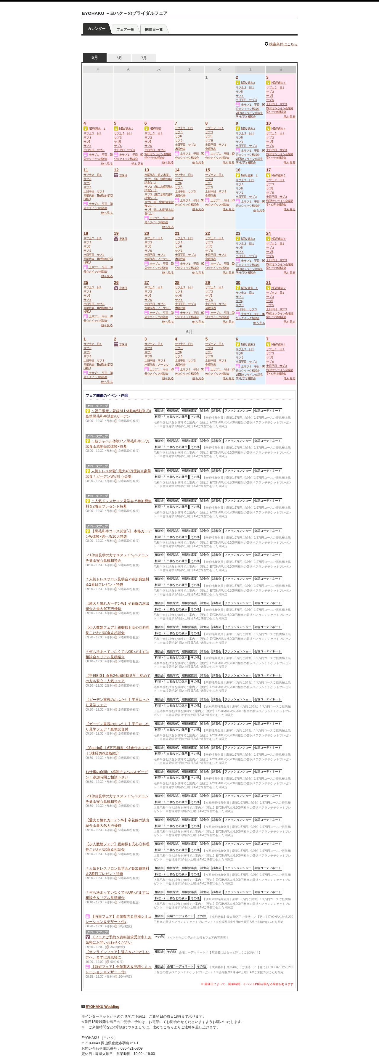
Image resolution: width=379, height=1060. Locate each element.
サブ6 (239, 91)
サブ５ (240, 95)
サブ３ (270, 91)
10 (268, 123)
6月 (119, 58)
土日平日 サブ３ (246, 100)
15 (207, 170)
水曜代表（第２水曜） (157, 174)
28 (177, 282)
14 (177, 170)
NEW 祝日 (152, 128)
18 (85, 233)
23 (238, 233)
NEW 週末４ (276, 82)
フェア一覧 (125, 30)
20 (146, 233)
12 (116, 170)
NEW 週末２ (124, 128)
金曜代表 (210, 148)
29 (207, 282)
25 (85, 282)
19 (116, 233)
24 (268, 233)
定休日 (120, 175)
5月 (94, 57)
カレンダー (96, 29)
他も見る (290, 116)
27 (146, 282)
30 (238, 282)
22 (207, 233)
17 (268, 170)
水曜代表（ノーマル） (157, 259)
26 (116, 282)
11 (85, 170)
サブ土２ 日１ (245, 87)
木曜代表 (180, 148)
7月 (144, 58)
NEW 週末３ (245, 82)
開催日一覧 (154, 30)
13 (146, 170)
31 (268, 282)
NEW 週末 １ (94, 128)
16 (238, 170)
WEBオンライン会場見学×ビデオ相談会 (249, 114)
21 (177, 233)
